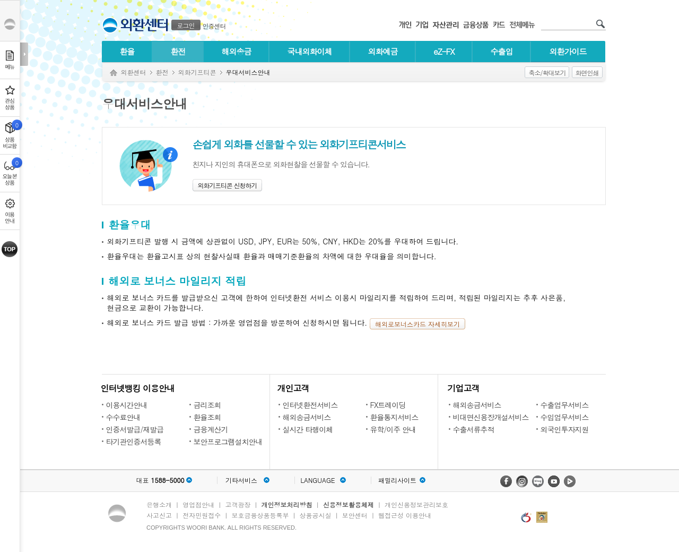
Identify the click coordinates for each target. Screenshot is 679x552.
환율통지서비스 (394, 417)
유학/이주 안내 (393, 429)
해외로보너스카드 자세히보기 (417, 323)
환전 (178, 51)
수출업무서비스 (565, 405)
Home (113, 73)
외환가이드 (568, 51)
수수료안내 (123, 417)
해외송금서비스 (307, 417)
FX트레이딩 (388, 405)
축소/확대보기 (546, 72)
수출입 (502, 51)
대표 (160, 480)
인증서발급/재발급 (135, 429)
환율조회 (207, 417)
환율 (127, 51)
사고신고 (159, 515)
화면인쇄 (587, 72)
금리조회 (207, 405)
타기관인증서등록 (133, 441)
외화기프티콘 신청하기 (227, 185)
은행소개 (159, 504)
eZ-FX (443, 51)
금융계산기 (211, 429)
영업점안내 (198, 504)
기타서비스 (241, 480)
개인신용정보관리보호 (416, 504)
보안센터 (355, 515)
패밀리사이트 (397, 480)
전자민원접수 (201, 515)
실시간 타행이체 (308, 429)
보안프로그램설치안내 (228, 441)
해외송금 (236, 51)
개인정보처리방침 (287, 504)
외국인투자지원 (565, 429)
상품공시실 (316, 515)
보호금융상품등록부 (260, 515)
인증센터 (214, 25)
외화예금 (383, 51)
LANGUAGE (317, 480)
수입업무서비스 (565, 417)
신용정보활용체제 (348, 504)
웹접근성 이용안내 (404, 515)
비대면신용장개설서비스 (491, 417)
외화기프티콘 (197, 72)
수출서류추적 (473, 429)
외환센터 (133, 72)
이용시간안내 (126, 405)
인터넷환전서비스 (310, 405)
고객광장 (237, 504)
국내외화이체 (310, 51)
